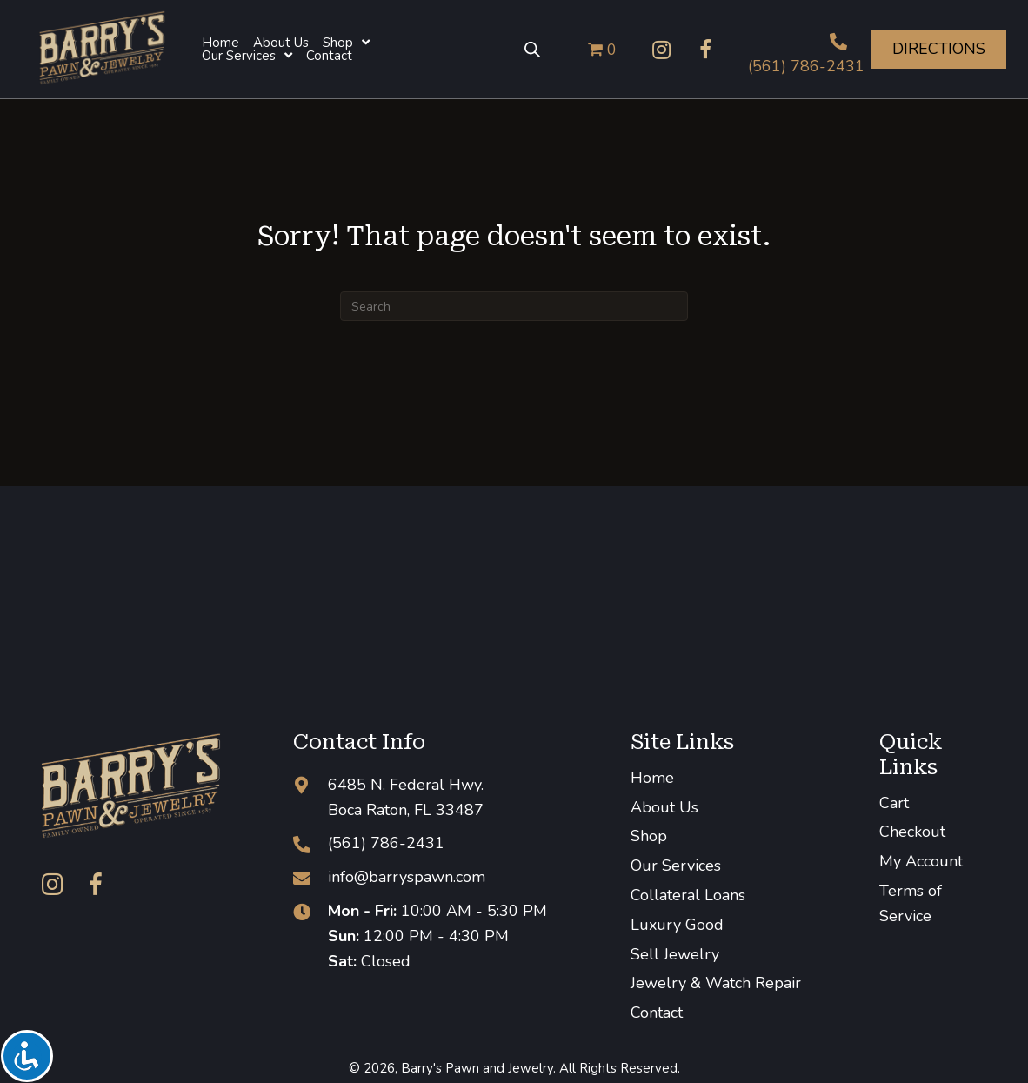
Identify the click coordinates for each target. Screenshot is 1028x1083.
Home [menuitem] (652, 777)
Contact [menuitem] (657, 1012)
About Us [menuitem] (664, 807)
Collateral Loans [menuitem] (688, 895)
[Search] (514, 306)
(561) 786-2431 (806, 66)
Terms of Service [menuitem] (910, 903)
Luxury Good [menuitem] (677, 924)
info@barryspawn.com (406, 876)
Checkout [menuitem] (912, 831)
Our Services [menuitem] (676, 865)
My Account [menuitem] (921, 861)
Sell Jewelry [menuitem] (675, 954)
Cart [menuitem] (894, 802)
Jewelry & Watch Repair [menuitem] (716, 983)
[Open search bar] (532, 49)
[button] (661, 49)
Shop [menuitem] (649, 836)
